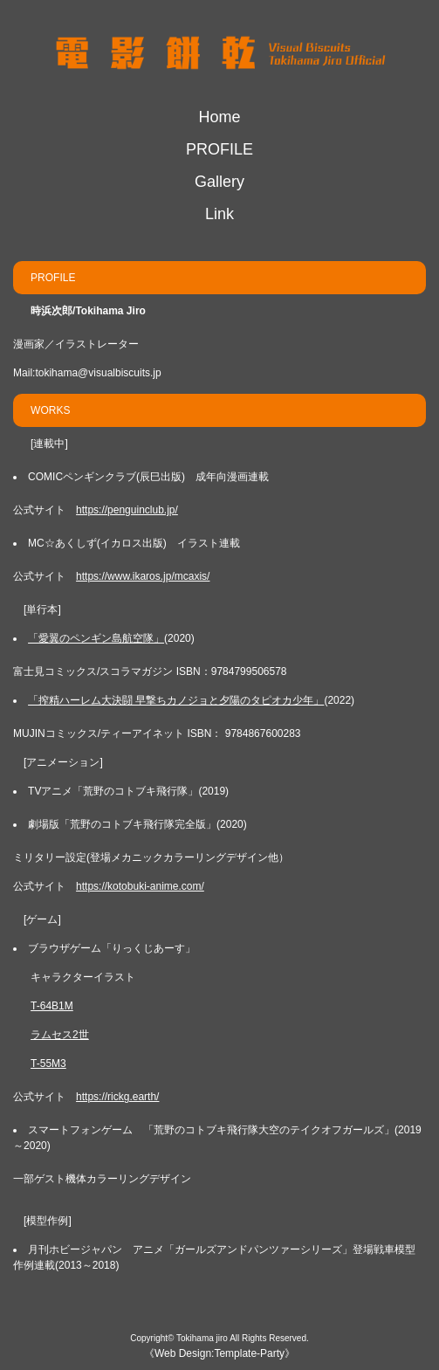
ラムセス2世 (60, 1035)
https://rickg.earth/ (117, 1097)
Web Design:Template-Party (219, 1353)
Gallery (219, 181)
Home (219, 117)
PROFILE (219, 149)
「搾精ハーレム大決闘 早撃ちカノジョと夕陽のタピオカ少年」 (176, 700)
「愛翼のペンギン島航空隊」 (96, 638)
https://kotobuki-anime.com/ (140, 886)
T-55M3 (48, 1063)
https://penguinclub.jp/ (127, 510)
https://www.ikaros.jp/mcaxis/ (142, 576)
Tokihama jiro (202, 1338)
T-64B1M (52, 1006)
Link (219, 214)
